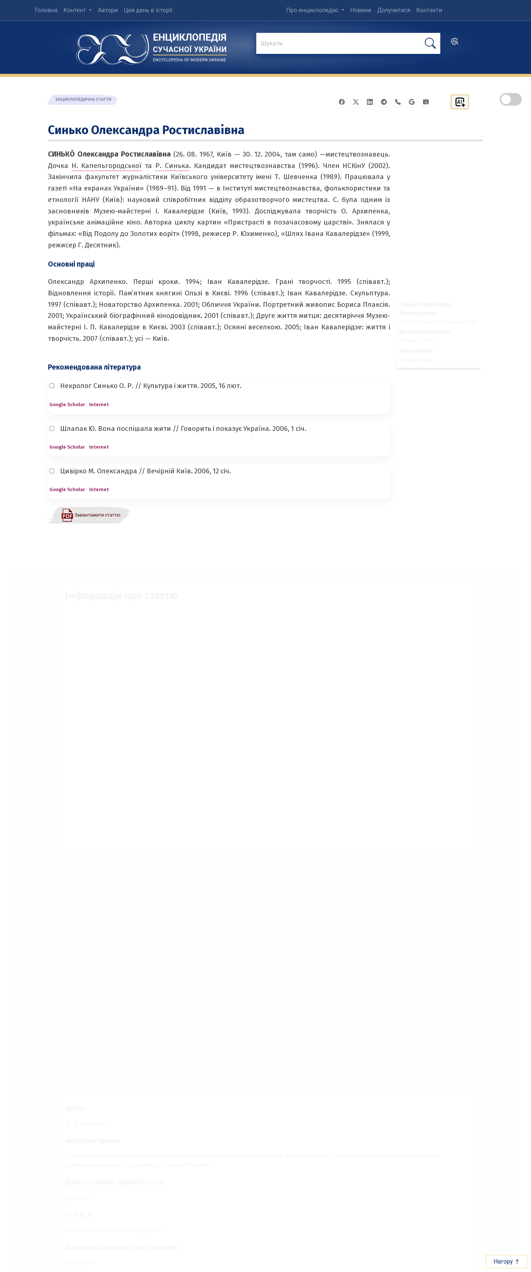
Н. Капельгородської (107, 165)
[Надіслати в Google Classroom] (428, 101)
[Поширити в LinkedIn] (372, 101)
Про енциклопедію (313, 10)
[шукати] (430, 43)
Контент (75, 10)
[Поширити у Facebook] (344, 101)
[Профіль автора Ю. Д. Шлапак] (76, 1113)
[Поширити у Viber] (400, 101)
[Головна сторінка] (112, 47)
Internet (99, 404)
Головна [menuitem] (46, 10)
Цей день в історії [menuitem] (148, 10)
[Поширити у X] (358, 101)
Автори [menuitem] (108, 10)
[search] (454, 44)
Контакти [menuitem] (429, 10)
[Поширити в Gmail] (414, 101)
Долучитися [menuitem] (393, 10)
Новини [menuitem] (360, 10)
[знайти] (348, 44)
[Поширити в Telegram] (386, 101)
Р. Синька (172, 165)
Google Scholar (67, 404)
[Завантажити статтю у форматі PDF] (90, 515)
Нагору (506, 1261)
